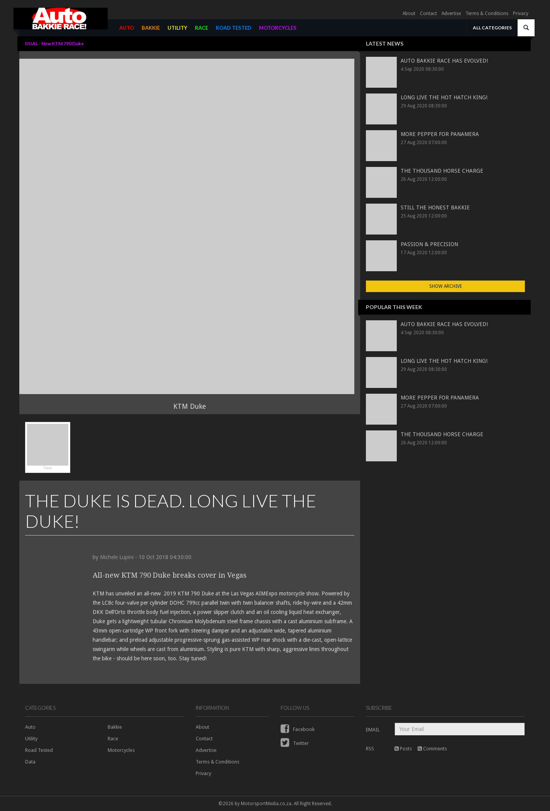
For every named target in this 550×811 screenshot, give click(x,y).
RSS (370, 748)
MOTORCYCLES (277, 28)
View (47, 447)
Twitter (295, 743)
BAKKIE (151, 28)
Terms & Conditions (486, 13)
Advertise (451, 13)
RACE (201, 28)
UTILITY (177, 28)
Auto (30, 727)
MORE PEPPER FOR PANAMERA (440, 134)
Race (113, 738)
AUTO (126, 28)
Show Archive (445, 286)
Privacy (520, 13)
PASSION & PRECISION (429, 244)
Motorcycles (121, 750)
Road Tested (39, 750)
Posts (403, 748)
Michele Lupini (117, 557)
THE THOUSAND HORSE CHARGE (442, 171)
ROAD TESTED (233, 28)
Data (30, 762)
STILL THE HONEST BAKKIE (435, 207)
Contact (428, 13)
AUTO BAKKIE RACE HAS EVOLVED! (444, 61)
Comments (432, 748)
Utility (31, 738)
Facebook (298, 729)
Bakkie (115, 727)
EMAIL (373, 730)
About (409, 13)
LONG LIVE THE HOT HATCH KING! (444, 97)
